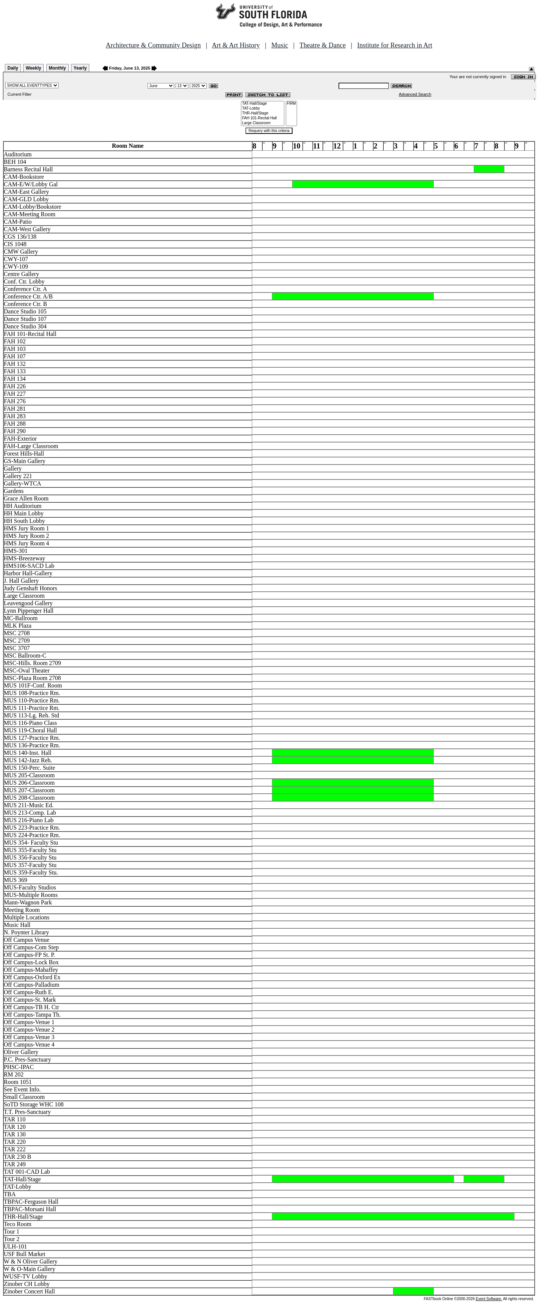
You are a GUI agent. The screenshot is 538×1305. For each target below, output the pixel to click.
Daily (12, 68)
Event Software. (489, 1299)
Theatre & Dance (322, 45)
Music (279, 45)
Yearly (80, 68)
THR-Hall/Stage (262, 113)
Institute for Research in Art (394, 45)
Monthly (57, 68)
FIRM (291, 103)
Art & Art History (236, 45)
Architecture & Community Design (153, 45)
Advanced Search (415, 94)
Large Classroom (262, 123)
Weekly (33, 68)
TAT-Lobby (262, 108)
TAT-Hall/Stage (262, 103)
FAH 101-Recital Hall (262, 118)
